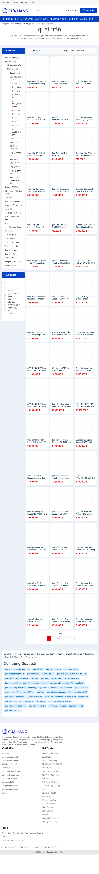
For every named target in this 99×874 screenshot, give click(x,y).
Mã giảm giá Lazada (10, 786)
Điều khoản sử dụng (10, 761)
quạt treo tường (11, 701)
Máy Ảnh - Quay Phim (13, 205)
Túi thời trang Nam (12, 242)
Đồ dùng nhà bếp (14, 65)
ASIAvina (10, 302)
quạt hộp (8, 669)
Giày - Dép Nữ (10, 254)
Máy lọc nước (15, 167)
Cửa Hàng (59, 852)
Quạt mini (16, 138)
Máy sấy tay (14, 177)
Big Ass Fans (11, 293)
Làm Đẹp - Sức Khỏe (13, 227)
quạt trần (44, 678)
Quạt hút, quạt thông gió (16, 132)
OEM (8, 311)
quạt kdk (44, 683)
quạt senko (9, 697)
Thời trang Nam (11, 235)
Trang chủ (5, 2)
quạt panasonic (33, 674)
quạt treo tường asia (71, 678)
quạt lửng (32, 688)
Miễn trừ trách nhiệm (10, 764)
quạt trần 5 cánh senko (57, 706)
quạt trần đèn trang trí (37, 706)
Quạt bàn (15, 118)
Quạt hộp (16, 122)
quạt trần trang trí (26, 701)
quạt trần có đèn (48, 674)
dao (29, 669)
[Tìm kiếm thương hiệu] (48, 10)
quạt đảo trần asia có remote (16, 678)
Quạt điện (40, 24)
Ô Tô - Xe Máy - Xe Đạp (12, 218)
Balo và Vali (9, 258)
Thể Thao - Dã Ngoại (13, 213)
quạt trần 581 (41, 701)
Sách (7, 223)
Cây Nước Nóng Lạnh (14, 147)
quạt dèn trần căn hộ (62, 701)
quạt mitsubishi (76, 674)
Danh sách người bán (10, 775)
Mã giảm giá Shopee (10, 789)
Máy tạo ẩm (14, 159)
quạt (50, 701)
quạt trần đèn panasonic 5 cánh (59, 692)
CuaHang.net (48, 852)
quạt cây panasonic (53, 669)
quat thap (40, 692)
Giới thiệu (23, 2)
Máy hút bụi (14, 142)
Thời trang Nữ (10, 239)
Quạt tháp (16, 114)
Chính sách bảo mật (10, 757)
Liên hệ (31, 2)
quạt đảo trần (38, 669)
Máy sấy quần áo (15, 172)
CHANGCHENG (12, 305)
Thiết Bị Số (9, 197)
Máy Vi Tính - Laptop (13, 201)
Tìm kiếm (88, 10)
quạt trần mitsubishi (34, 697)
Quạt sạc (15, 126)
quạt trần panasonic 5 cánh (16, 706)
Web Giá (47, 847)
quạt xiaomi (83, 697)
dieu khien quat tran (13, 683)
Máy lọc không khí (15, 154)
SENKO (9, 313)
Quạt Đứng (16, 87)
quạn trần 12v (43, 688)
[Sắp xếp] (85, 50)
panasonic (20, 697)
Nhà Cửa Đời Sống (58, 19)
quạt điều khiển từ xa (13, 710)
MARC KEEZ (11, 308)
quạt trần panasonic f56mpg (23, 692)
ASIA (8, 299)
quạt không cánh (81, 688)
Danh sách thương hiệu (11, 771)
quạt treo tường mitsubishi (15, 688)
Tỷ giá (17, 847)
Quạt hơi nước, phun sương (16, 103)
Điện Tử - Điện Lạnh (24, 19)
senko (7, 692)
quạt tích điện (68, 683)
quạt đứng (34, 678)
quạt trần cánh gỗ (76, 706)
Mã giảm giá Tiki (8, 782)
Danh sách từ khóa (9, 779)
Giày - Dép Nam (11, 250)
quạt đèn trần (55, 678)
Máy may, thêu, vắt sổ (16, 78)
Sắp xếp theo (69, 51)
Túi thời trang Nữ (11, 246)
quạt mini (59, 697)
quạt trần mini (19, 669)
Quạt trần (16, 110)
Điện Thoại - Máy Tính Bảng (81, 19)
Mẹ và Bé (8, 209)
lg (85, 674)
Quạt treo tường (16, 96)
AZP (8, 288)
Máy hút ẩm (14, 163)
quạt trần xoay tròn (71, 669)
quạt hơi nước (70, 697)
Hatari (8, 296)
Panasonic (10, 290)
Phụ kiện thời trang (12, 265)
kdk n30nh (49, 697)
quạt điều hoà (62, 674)
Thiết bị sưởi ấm (15, 182)
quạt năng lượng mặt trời (14, 674)
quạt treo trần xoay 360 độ (61, 688)
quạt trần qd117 (80, 692)
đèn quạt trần (55, 683)
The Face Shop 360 (27, 847)
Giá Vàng (40, 847)
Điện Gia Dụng (41, 19)
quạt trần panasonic (31, 683)
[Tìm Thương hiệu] (13, 283)
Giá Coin (55, 847)
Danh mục (15, 2)
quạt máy (80, 683)
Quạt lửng (16, 91)
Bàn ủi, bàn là (15, 73)
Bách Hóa (8, 231)
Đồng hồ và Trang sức (13, 262)
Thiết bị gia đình (29, 24)
